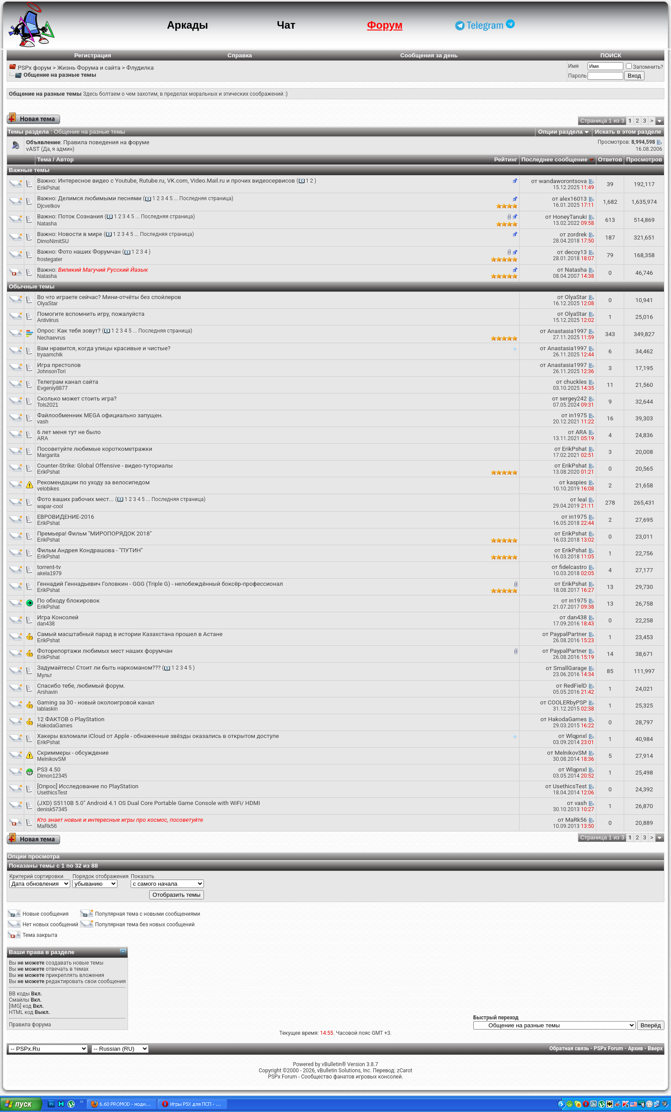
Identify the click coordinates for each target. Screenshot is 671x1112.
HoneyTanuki (570, 216)
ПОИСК (610, 55)
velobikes (48, 489)
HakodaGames (567, 719)
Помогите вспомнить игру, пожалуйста (90, 314)
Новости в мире (80, 234)
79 (610, 255)
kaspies (577, 482)
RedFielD (575, 685)
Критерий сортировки (36, 876)
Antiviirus (48, 320)
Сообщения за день (429, 55)
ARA (42, 438)
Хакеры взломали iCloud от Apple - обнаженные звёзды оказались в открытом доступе (158, 736)
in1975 (578, 415)
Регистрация (92, 55)
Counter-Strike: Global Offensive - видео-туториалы (105, 465)
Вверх (655, 1048)
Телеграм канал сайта (67, 381)
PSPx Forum (608, 1048)
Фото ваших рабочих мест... (75, 499)
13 (610, 587)
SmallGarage (570, 668)
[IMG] (15, 1006)
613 (610, 220)
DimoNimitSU (53, 241)
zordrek (577, 234)
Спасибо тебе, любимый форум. (81, 685)
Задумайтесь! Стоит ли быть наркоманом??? (99, 667)
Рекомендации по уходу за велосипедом (93, 482)
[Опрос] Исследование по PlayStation (88, 786)
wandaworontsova (563, 181)
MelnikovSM (51, 759)
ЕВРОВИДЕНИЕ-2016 (65, 516)
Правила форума (30, 1025)
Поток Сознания (80, 216)
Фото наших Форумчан (89, 251)
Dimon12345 (52, 776)
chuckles (575, 381)
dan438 (577, 617)
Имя (573, 66)
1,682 (610, 201)
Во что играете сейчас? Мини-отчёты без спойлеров (109, 297)
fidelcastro (573, 567)
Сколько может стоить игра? (77, 398)
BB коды (19, 994)
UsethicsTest (570, 786)
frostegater (49, 259)
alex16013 (573, 198)
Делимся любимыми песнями (100, 198)
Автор (65, 159)
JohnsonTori (51, 371)
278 (610, 502)
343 (610, 334)
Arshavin (47, 692)
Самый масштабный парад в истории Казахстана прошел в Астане (129, 634)
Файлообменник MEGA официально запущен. (100, 415)
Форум (385, 25)
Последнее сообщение (554, 159)
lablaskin (47, 709)
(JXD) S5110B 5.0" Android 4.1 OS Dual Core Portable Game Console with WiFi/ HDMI (148, 803)
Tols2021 (47, 405)
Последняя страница (205, 198)
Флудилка (140, 67)
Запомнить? (644, 67)
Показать (142, 876)
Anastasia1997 (567, 331)
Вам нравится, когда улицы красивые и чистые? (103, 348)
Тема (44, 159)
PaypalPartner (568, 634)
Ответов (610, 159)
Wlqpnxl (576, 736)
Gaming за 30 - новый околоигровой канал (95, 702)
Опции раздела (560, 131)
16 (610, 418)
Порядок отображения (100, 876)
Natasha (47, 224)
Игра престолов (59, 365)
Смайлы (19, 1000)
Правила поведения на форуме (106, 142)
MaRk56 (576, 819)
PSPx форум (34, 67)
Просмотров (644, 159)
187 (610, 237)
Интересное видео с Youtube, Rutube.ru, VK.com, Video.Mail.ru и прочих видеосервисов (176, 180)
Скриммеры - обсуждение (73, 752)
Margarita (48, 455)
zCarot (404, 1070)
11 (610, 385)
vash (42, 422)
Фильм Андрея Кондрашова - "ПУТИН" (90, 550)
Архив (635, 1048)
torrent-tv (49, 567)
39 (610, 184)
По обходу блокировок (68, 600)
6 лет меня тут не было (69, 432)
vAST (33, 149)
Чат (286, 25)
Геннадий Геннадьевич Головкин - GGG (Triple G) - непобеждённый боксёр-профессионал (160, 583)
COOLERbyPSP (567, 702)
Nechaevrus (51, 338)
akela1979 (49, 573)
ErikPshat (48, 188)
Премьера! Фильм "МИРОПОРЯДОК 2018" (94, 533)
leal (582, 499)
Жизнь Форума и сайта (88, 67)
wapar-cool (50, 506)
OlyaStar (47, 303)
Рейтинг (505, 159)
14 (610, 654)
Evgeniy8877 (52, 388)
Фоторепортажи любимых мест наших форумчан (105, 651)
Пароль (577, 76)
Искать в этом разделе (628, 131)
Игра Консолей (58, 617)
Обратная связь (569, 1048)
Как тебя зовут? (78, 330)
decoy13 (576, 252)
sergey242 (573, 398)
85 (610, 671)
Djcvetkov (48, 206)
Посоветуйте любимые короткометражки (94, 449)
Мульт (44, 675)
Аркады (187, 25)
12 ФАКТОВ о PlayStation (71, 719)
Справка (239, 55)
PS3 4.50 (48, 769)
